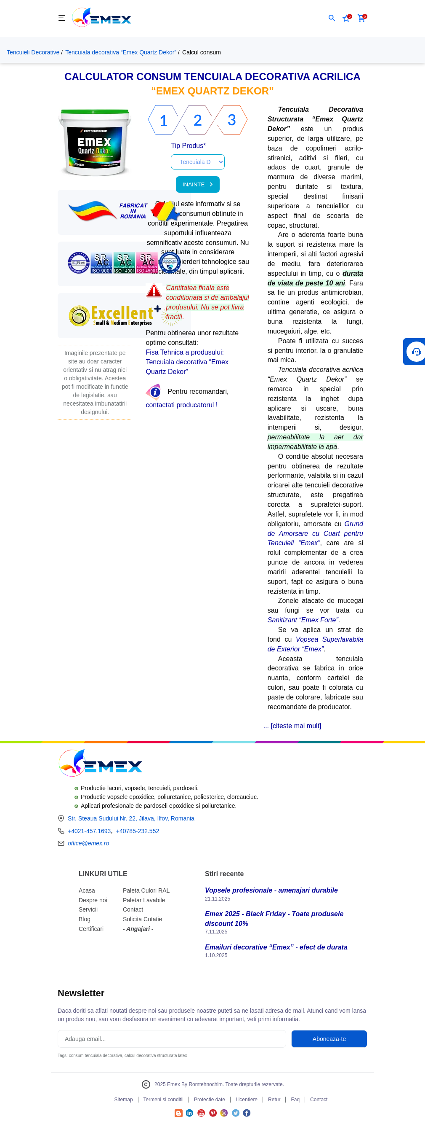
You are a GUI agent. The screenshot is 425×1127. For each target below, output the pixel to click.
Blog (84, 919)
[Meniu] (62, 18)
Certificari (91, 928)
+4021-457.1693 (89, 831)
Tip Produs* (188, 145)
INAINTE (198, 184)
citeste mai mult (296, 725)
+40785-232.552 (137, 831)
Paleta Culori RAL (146, 890)
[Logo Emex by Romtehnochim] (100, 764)
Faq (295, 1100)
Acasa (87, 890)
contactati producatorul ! (182, 405)
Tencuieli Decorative (33, 52)
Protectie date (209, 1100)
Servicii (88, 909)
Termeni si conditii (163, 1100)
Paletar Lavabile (144, 900)
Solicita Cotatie (142, 919)
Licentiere (247, 1100)
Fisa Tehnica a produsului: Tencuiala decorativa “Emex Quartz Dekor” (187, 362)
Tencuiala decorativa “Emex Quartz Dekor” (120, 52)
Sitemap (123, 1100)
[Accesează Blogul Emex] (179, 1115)
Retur (274, 1100)
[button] (332, 18)
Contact (133, 909)
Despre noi (93, 900)
